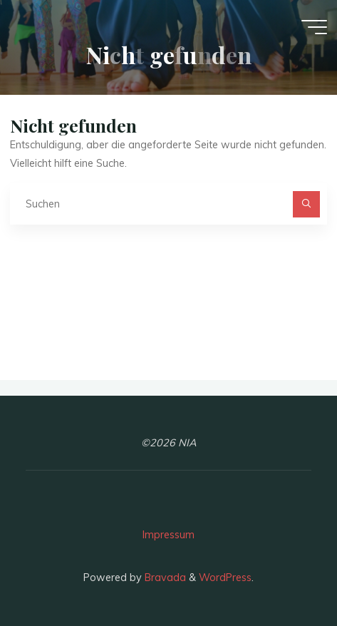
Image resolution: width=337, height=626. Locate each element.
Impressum (168, 534)
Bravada (164, 577)
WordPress (225, 577)
